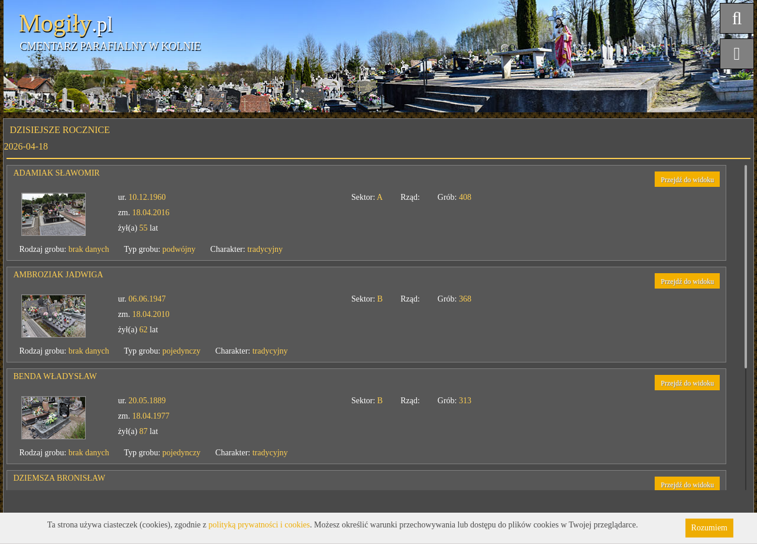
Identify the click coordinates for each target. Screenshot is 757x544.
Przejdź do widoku (687, 180)
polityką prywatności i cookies (259, 524)
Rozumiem (709, 527)
